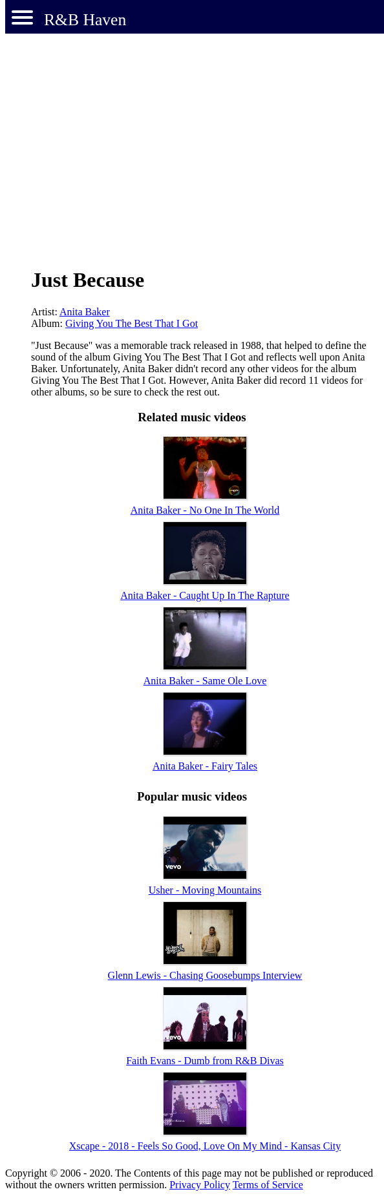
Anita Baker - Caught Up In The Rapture (204, 595)
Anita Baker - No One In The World (205, 510)
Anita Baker (84, 311)
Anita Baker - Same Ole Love (205, 680)
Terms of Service (268, 1184)
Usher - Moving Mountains (205, 890)
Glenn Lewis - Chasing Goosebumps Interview (205, 975)
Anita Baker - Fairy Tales (205, 766)
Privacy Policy (199, 1184)
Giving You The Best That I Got (131, 323)
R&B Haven (85, 19)
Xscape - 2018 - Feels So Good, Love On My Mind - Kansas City (205, 1145)
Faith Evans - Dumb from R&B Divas (205, 1060)
